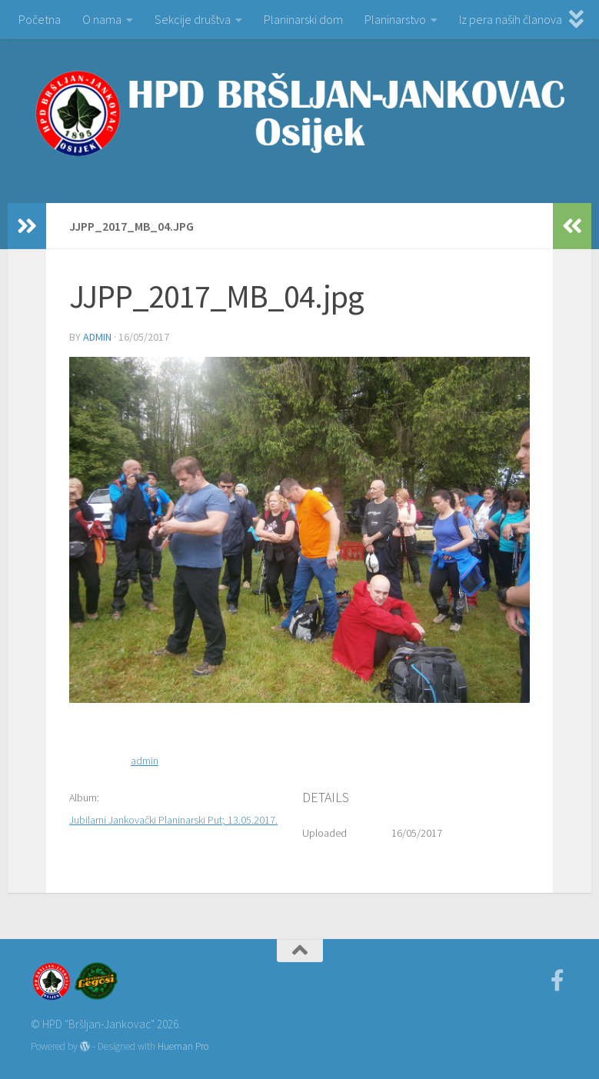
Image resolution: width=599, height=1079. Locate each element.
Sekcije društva (193, 19)
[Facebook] (557, 980)
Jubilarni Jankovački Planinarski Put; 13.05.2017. (173, 820)
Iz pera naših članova (510, 19)
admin (97, 337)
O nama (101, 19)
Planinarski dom (303, 19)
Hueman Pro (183, 1046)
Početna (39, 19)
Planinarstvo (395, 19)
